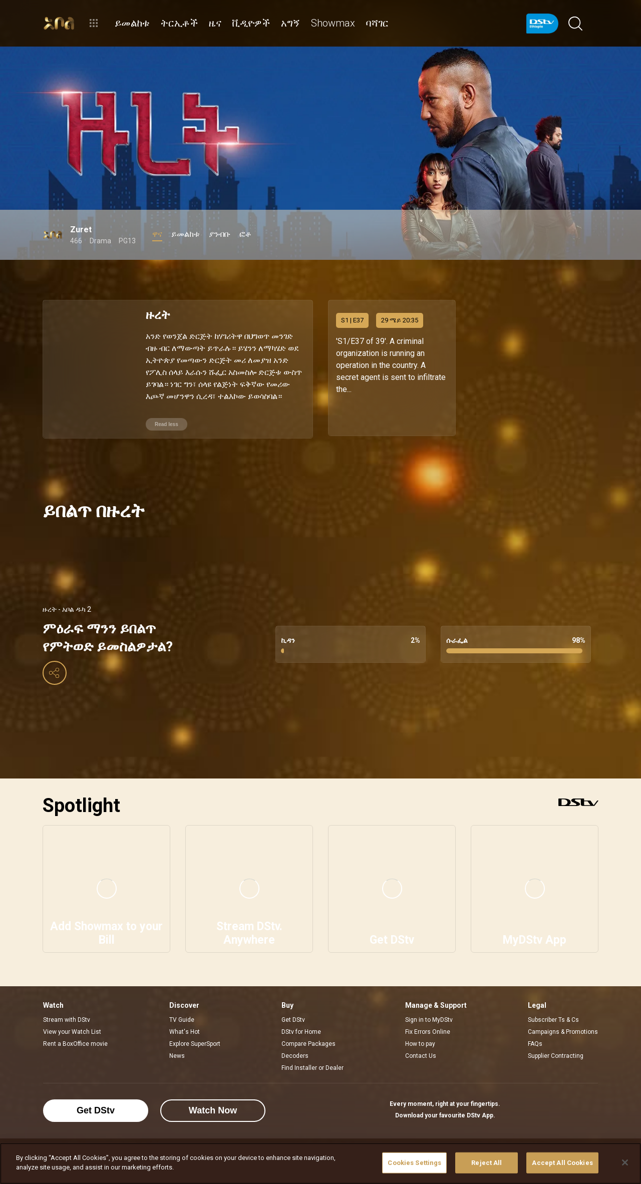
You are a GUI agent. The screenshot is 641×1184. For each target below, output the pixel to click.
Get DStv (293, 1017)
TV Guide (181, 1017)
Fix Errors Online (427, 1029)
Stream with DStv (66, 1017)
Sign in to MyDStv (429, 1017)
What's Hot (184, 1029)
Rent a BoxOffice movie (75, 1041)
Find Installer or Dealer (312, 1065)
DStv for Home (301, 1029)
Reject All (486, 1162)
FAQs (535, 1041)
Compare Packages (308, 1041)
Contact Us (420, 1053)
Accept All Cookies (562, 1162)
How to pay (420, 1041)
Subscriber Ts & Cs (553, 1017)
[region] (320, 1163)
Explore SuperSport (194, 1041)
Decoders (294, 1053)
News (177, 1053)
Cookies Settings (414, 1162)
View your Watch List (72, 1029)
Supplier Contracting (555, 1053)
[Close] (625, 1162)
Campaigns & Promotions (563, 1029)
